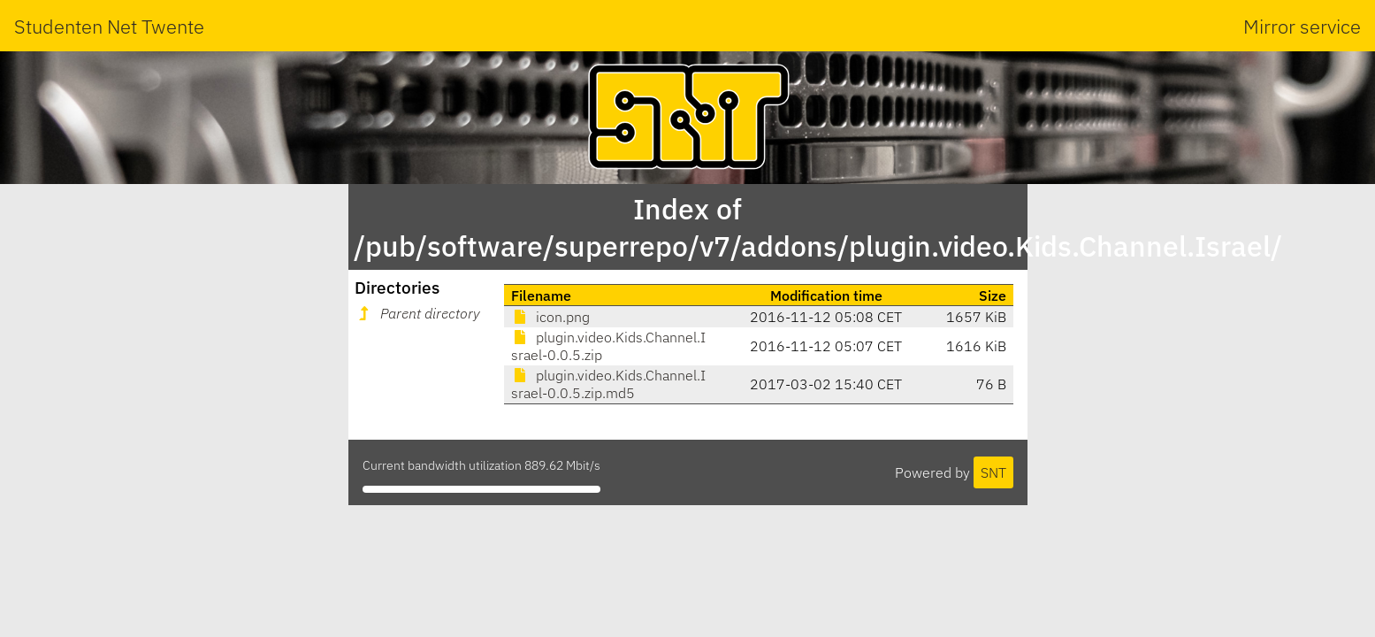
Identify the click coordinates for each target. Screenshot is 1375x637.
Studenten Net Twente (109, 26)
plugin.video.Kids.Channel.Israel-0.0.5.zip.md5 (608, 384)
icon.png (550, 317)
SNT (993, 472)
